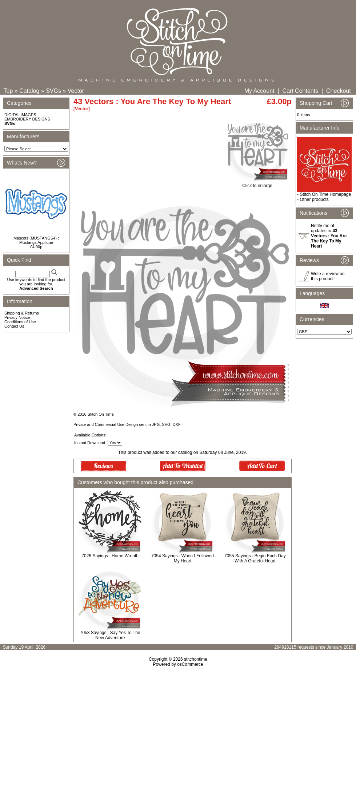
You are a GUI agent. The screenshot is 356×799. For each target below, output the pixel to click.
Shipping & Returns (21, 313)
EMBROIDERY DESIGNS (27, 119)
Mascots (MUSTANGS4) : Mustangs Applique (36, 240)
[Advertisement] (178, 729)
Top (8, 91)
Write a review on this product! (327, 276)
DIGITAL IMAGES (20, 114)
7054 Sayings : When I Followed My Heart (182, 558)
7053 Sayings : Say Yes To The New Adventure (110, 635)
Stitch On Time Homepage (325, 194)
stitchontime (195, 659)
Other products (314, 199)
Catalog (29, 91)
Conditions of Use (20, 322)
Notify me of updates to (329, 236)
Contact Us (14, 326)
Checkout (338, 91)
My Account (259, 91)
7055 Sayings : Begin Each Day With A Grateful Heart (255, 558)
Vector (76, 91)
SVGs (53, 91)
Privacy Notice (17, 317)
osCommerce (190, 664)
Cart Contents (300, 91)
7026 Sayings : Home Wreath (110, 555)
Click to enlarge (257, 183)
